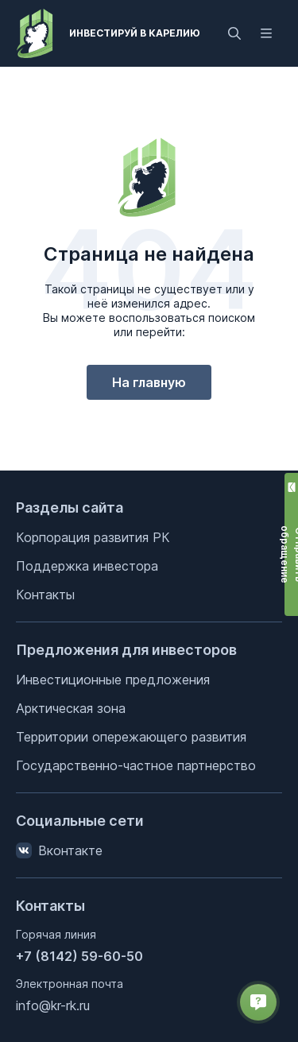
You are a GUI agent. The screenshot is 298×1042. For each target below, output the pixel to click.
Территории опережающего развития (131, 737)
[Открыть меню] (266, 33)
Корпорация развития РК (93, 537)
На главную (149, 382)
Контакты (45, 594)
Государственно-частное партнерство (136, 765)
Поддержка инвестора (87, 566)
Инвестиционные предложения (113, 680)
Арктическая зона (71, 708)
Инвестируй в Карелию (134, 33)
